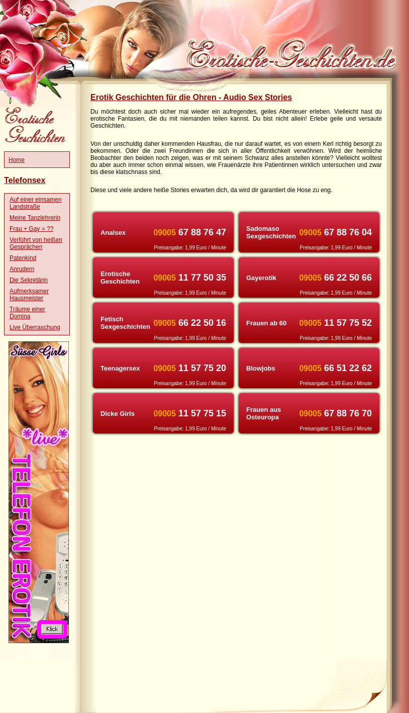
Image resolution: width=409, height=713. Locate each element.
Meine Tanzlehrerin (35, 217)
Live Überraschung (35, 327)
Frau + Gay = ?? (31, 228)
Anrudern (22, 269)
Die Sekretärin (29, 280)
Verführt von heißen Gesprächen (36, 243)
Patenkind (23, 257)
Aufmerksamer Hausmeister (29, 295)
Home (17, 159)
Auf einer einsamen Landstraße (35, 203)
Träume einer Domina (27, 313)
